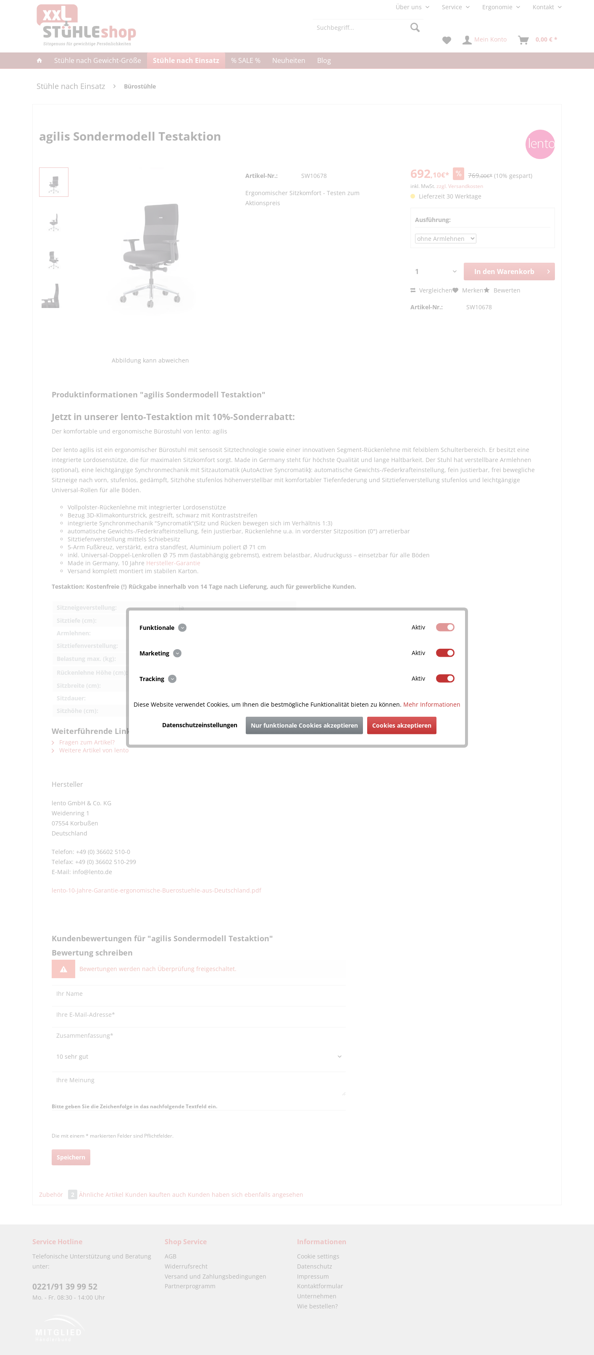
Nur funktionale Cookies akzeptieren (304, 725)
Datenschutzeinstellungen (199, 725)
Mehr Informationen (431, 704)
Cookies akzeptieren (401, 725)
